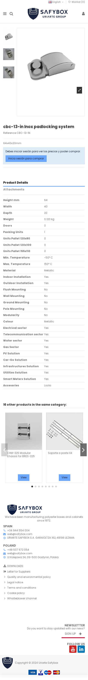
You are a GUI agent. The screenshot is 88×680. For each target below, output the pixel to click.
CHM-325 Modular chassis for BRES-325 (21, 454)
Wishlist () (76, 2)
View (24, 477)
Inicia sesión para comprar (26, 158)
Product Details (15, 183)
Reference (9, 133)
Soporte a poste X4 (60, 453)
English (56, 2)
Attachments (13, 190)
